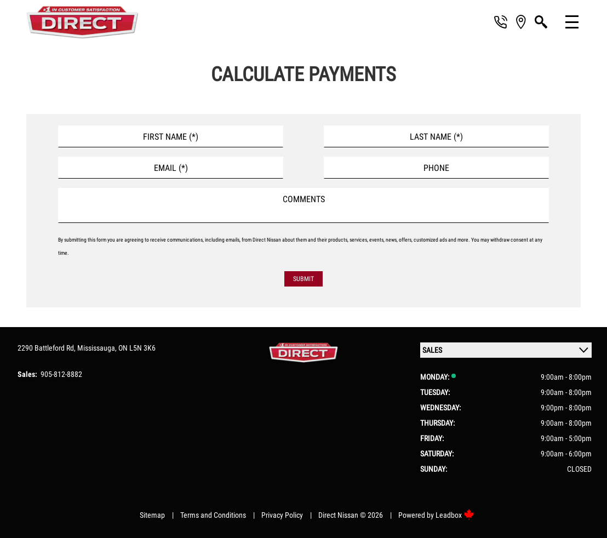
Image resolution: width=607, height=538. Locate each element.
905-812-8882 (61, 374)
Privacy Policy (282, 515)
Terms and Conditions (213, 515)
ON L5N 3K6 (137, 348)
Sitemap (152, 515)
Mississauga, (97, 348)
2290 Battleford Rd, (47, 348)
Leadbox (455, 515)
